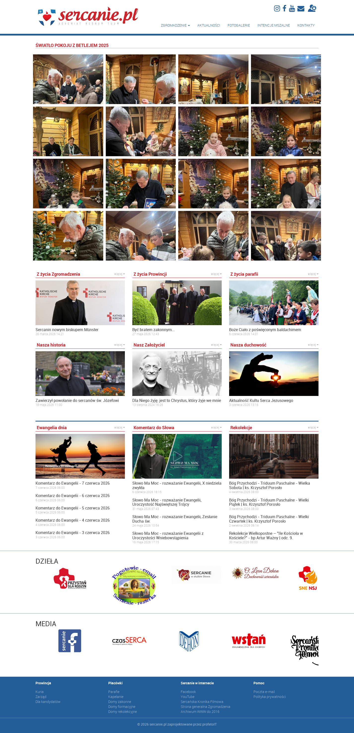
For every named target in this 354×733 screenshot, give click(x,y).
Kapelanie (115, 696)
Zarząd (40, 696)
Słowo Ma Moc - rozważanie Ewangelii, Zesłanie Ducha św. (174, 519)
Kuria (39, 691)
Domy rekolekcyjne (122, 711)
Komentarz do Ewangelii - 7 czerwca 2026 (72, 483)
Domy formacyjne (121, 706)
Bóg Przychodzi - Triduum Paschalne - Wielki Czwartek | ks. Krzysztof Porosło (269, 519)
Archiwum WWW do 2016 (200, 711)
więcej (119, 274)
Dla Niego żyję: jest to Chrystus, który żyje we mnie (176, 400)
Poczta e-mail (264, 691)
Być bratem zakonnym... (153, 330)
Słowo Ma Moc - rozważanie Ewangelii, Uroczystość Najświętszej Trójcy (166, 502)
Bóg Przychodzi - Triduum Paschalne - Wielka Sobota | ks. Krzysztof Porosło (269, 485)
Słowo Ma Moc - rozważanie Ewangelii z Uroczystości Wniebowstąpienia (168, 535)
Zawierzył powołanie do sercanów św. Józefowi (77, 400)
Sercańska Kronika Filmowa (202, 701)
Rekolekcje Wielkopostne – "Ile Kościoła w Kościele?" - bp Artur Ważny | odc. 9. (266, 535)
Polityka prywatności (269, 696)
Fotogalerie (239, 25)
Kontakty (306, 25)
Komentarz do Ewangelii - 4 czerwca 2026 (72, 520)
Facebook (188, 691)
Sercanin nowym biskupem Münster (67, 330)
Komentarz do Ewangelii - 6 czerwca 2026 (72, 496)
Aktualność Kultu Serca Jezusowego (261, 400)
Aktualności (208, 25)
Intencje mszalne (273, 25)
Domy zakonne (119, 701)
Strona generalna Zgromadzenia (205, 706)
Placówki (115, 683)
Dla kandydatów (48, 701)
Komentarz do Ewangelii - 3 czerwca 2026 (72, 533)
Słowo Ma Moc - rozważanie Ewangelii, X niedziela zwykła (176, 485)
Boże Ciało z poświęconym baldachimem (265, 330)
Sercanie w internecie (197, 683)
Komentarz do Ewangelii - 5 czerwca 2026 (72, 508)
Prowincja (43, 683)
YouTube (187, 696)
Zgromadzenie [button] (175, 25)
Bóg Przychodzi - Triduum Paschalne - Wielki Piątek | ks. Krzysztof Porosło (269, 502)
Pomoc (258, 683)
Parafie (113, 691)
